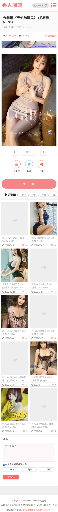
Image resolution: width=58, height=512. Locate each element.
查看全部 (50, 36)
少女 (34, 195)
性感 (44, 195)
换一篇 (29, 183)
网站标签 (37, 510)
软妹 (54, 195)
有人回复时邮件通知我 (16, 464)
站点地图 (47, 510)
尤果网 (11, 27)
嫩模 (23, 195)
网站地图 (27, 510)
